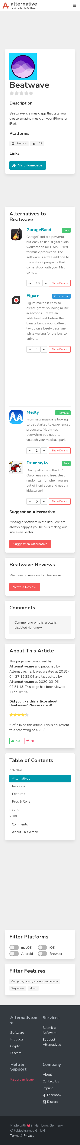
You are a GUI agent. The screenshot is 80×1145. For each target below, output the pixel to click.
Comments (20, 824)
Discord (16, 1053)
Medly (32, 412)
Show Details (60, 283)
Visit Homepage (30, 165)
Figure (32, 296)
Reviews (18, 786)
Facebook (52, 1095)
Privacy (28, 1135)
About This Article (25, 832)
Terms (14, 1135)
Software (17, 1032)
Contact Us (51, 1081)
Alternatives (21, 778)
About (47, 1074)
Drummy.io (37, 463)
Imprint (48, 1088)
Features (18, 794)
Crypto (15, 1046)
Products (17, 1039)
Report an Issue (22, 1079)
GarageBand (38, 230)
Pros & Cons (21, 801)
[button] (74, 5)
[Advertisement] (40, 31)
